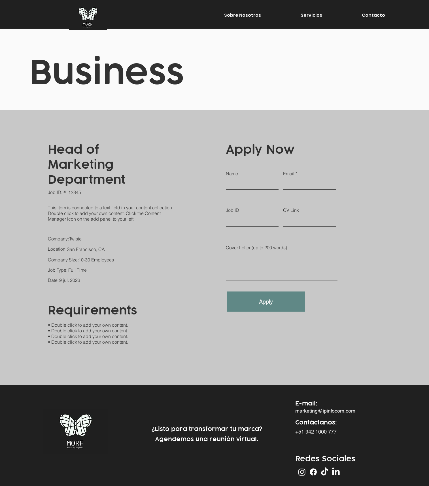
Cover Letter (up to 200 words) (256, 247)
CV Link (291, 210)
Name (232, 173)
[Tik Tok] (324, 472)
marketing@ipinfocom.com (325, 411)
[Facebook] (313, 472)
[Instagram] (302, 472)
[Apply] (266, 301)
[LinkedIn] (336, 472)
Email (288, 173)
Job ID (232, 210)
